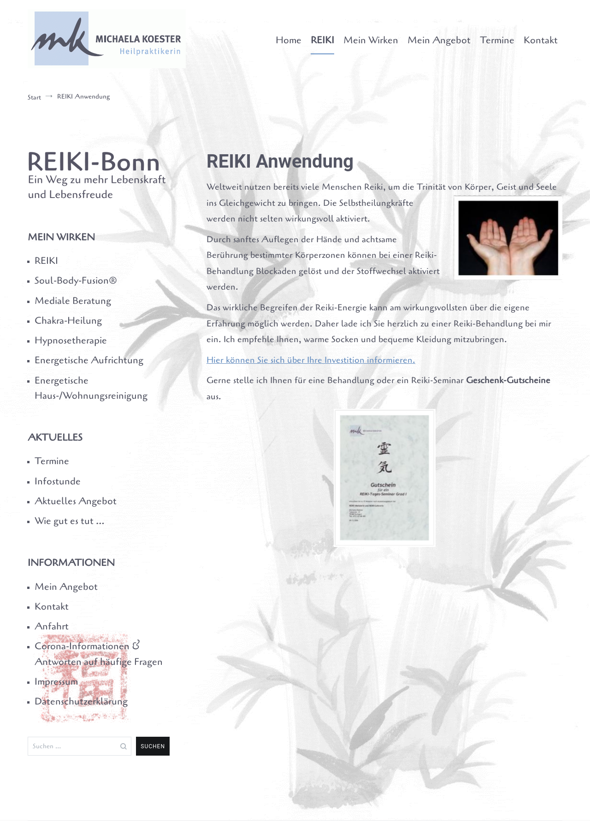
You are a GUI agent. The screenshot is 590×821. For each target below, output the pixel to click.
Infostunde (58, 481)
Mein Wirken (370, 40)
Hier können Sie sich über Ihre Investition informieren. (310, 360)
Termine (497, 40)
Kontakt (541, 40)
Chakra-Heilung (68, 320)
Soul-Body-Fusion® (76, 280)
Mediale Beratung (73, 300)
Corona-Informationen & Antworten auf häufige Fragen (99, 654)
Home (288, 40)
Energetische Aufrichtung (89, 360)
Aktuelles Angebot (76, 501)
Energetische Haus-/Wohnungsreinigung (91, 388)
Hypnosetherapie (71, 340)
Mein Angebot (439, 40)
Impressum (56, 681)
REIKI (322, 40)
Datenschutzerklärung (81, 701)
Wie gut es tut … (69, 520)
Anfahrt (52, 626)
